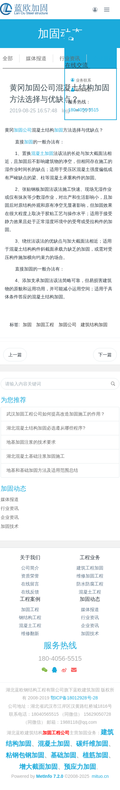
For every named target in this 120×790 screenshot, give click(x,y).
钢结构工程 (30, 617)
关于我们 (30, 557)
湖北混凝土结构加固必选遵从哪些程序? (45, 428)
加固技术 (10, 526)
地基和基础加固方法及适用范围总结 (42, 470)
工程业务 (90, 557)
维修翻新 (30, 633)
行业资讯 (70, 58)
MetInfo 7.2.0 (49, 776)
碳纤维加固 (92, 743)
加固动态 (90, 599)
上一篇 (15, 354)
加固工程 (45, 324)
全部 (8, 58)
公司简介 (30, 567)
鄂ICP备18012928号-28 (74, 697)
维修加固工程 (89, 575)
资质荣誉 (30, 575)
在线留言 (30, 583)
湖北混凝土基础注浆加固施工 (35, 456)
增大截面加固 (38, 766)
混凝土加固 (42, 153)
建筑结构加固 (94, 324)
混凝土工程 (90, 591)
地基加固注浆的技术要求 (31, 442)
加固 (58, 130)
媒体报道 (36, 58)
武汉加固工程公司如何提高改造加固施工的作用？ (55, 413)
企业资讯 (103, 58)
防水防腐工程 (89, 583)
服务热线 (60, 645)
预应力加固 (80, 766)
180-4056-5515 (83, 109)
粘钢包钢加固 (25, 755)
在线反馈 (30, 591)
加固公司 (23, 130)
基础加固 (63, 755)
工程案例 (30, 599)
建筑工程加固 (89, 567)
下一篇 (105, 354)
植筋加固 (95, 755)
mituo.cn (100, 776)
